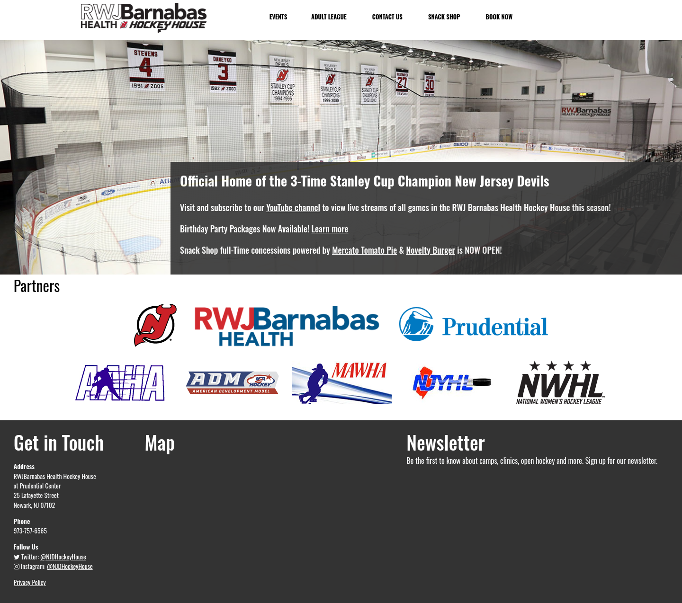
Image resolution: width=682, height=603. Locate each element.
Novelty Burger (430, 250)
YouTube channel (293, 207)
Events (278, 16)
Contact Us (387, 16)
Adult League (329, 16)
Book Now (498, 16)
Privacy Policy (30, 582)
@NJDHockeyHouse (63, 556)
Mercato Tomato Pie (364, 250)
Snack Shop (443, 16)
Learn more (330, 228)
